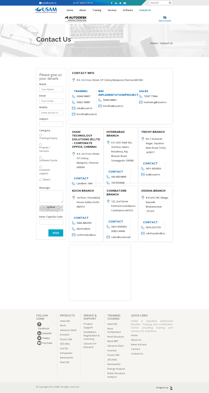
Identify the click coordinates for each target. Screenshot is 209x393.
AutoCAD (65, 321)
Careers (135, 349)
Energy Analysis (116, 368)
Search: (160, 2)
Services (112, 10)
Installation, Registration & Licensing (91, 335)
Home (70, 10)
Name (42, 84)
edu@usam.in (47, 2)
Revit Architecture (114, 330)
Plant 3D (64, 362)
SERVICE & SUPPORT (90, 316)
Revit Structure (115, 336)
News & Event (139, 344)
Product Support (88, 325)
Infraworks (66, 353)
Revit (63, 325)
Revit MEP (112, 341)
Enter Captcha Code (51, 216)
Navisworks (66, 357)
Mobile (43, 107)
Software (128, 10)
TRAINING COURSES (113, 316)
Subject (43, 118)
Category (44, 130)
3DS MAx (65, 343)
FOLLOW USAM (42, 316)
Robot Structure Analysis (116, 375)
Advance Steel (68, 330)
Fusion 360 (66, 339)
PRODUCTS (67, 315)
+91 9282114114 (83, 2)
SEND (55, 233)
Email (42, 95)
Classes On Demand (90, 345)
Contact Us (145, 10)
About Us (136, 339)
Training (96, 10)
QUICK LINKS (139, 315)
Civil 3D (64, 348)
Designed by (164, 387)
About (82, 10)
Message (44, 187)
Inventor (65, 334)
